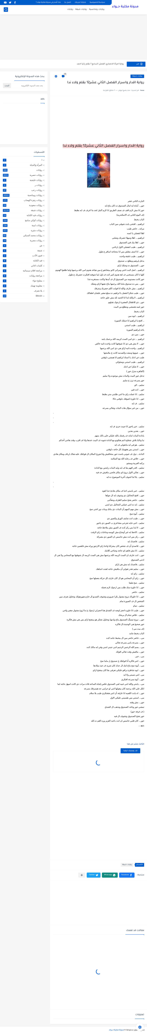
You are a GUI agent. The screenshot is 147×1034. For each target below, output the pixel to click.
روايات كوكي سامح (22, 220)
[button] (127, 875)
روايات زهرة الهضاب (22, 200)
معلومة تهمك (22, 285)
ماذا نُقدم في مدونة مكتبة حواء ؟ (48, 2)
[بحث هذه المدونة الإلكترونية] (28, 85)
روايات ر (22, 185)
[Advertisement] (73, 37)
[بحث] (6, 9)
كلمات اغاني (22, 265)
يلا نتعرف (22, 290)
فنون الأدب (22, 255)
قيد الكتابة (22, 260)
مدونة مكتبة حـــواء (125, 7)
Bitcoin (22, 296)
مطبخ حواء (22, 280)
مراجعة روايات (22, 275)
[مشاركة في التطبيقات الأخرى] (81, 875)
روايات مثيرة (22, 230)
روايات (70, 9)
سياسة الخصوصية (97, 2)
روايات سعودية (22, 205)
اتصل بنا (67, 2)
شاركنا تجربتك (80, 2)
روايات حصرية (22, 175)
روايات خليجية (22, 180)
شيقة (22, 250)
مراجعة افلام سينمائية (22, 270)
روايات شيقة (81, 9)
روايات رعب (22, 190)
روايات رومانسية (97, 9)
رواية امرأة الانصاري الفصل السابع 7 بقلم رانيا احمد (100, 64)
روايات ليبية (22, 225)
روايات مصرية (22, 240)
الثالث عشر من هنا (135, 744)
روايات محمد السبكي (22, 235)
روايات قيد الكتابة (22, 215)
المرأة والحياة (22, 165)
